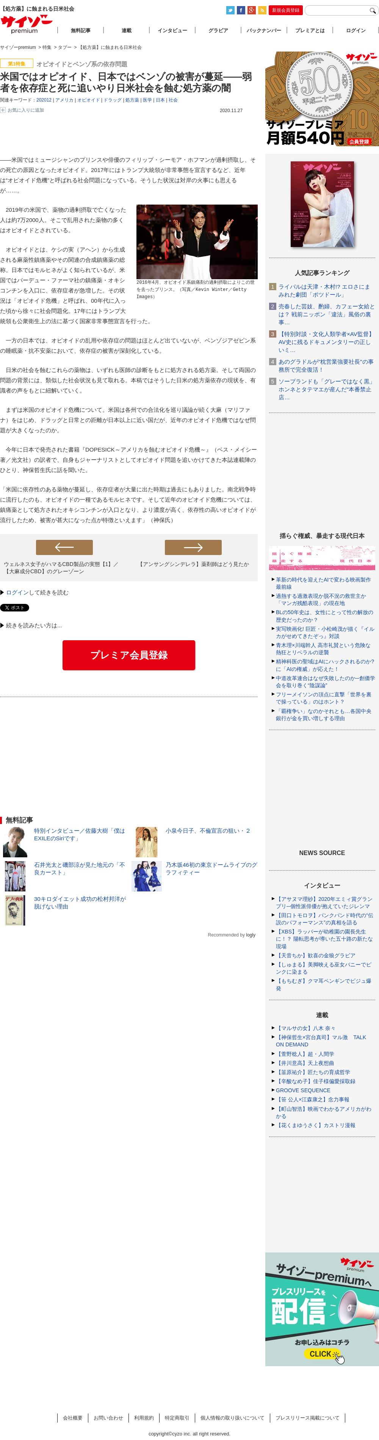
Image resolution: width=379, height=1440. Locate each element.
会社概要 (73, 1418)
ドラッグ (112, 100)
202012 (44, 100)
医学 (147, 100)
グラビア (218, 30)
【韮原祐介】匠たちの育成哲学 (313, 1072)
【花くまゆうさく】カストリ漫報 (316, 1125)
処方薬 (132, 100)
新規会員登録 (285, 10)
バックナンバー (264, 30)
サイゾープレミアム (27, 24)
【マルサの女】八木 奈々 (306, 1028)
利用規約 (144, 1418)
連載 (127, 30)
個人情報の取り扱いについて (232, 1418)
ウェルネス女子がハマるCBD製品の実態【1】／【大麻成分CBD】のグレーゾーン (61, 567)
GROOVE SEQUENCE (303, 1090)
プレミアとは (310, 30)
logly (250, 935)
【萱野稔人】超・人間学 (305, 1054)
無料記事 (81, 30)
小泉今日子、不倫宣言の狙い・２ (208, 830)
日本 (160, 100)
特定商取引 (177, 1418)
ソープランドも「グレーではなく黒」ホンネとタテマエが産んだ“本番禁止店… (327, 389)
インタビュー (172, 30)
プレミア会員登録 (129, 655)
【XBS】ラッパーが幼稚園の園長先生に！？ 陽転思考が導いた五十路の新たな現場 (324, 939)
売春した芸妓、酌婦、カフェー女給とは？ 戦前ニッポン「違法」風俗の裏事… (327, 314)
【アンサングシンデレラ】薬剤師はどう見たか (193, 564)
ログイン (17, 592)
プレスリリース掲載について (308, 1418)
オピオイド (88, 100)
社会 (173, 100)
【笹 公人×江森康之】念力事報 (312, 1099)
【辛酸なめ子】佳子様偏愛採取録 (316, 1081)
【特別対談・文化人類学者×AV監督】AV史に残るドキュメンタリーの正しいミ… (326, 342)
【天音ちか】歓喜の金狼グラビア (316, 955)
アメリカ (64, 100)
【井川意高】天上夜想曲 (305, 1063)
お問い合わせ (108, 1418)
